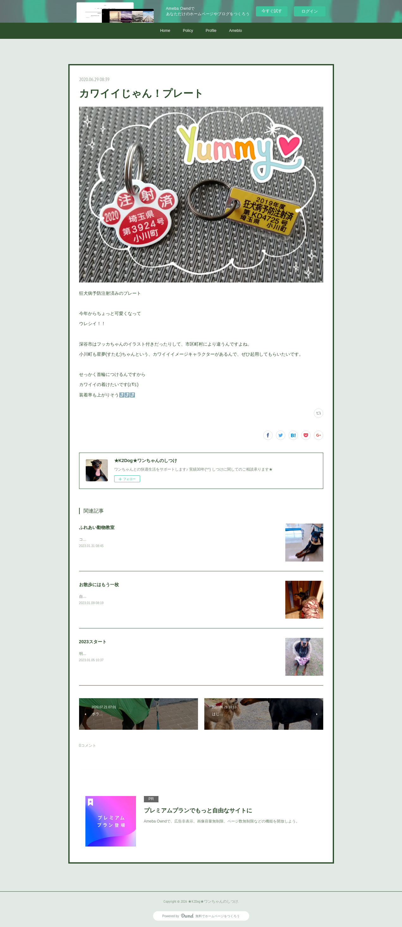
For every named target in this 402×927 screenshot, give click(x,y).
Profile (211, 30)
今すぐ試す (272, 11)
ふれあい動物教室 (96, 527)
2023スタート (93, 641)
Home (165, 30)
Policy (188, 30)
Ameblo (235, 30)
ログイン (309, 11)
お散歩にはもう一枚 (99, 584)
